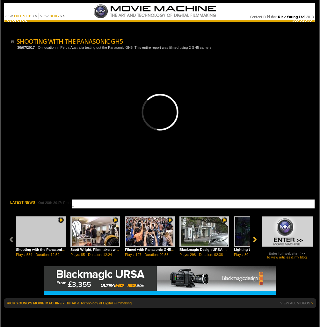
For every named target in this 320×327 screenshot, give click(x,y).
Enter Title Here (63, 203)
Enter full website (282, 253)
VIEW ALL (295, 303)
